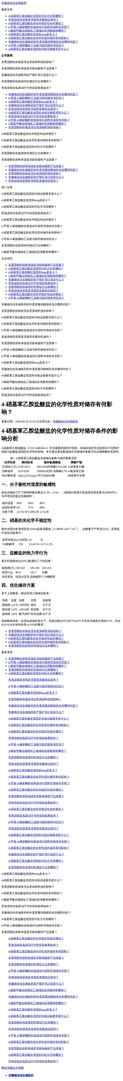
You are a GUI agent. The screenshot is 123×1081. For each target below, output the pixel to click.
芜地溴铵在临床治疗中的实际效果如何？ (33, 116)
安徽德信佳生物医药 (14, 3)
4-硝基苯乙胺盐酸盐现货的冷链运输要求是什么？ (38, 49)
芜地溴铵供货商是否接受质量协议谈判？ (33, 19)
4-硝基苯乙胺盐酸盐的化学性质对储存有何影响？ (38, 38)
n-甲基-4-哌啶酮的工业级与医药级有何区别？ (36, 45)
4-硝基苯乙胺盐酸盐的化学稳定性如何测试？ (36, 23)
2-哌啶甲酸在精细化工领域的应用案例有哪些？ (37, 30)
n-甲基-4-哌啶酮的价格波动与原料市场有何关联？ (39, 27)
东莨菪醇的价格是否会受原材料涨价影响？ (34, 127)
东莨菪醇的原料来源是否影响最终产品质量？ (36, 166)
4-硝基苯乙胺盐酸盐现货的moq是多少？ (33, 34)
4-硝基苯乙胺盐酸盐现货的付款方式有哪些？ (36, 16)
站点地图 (18, 1067)
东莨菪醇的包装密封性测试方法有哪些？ (33, 286)
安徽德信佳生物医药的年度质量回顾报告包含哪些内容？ (43, 41)
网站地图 (7, 1067)
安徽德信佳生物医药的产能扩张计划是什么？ (36, 105)
